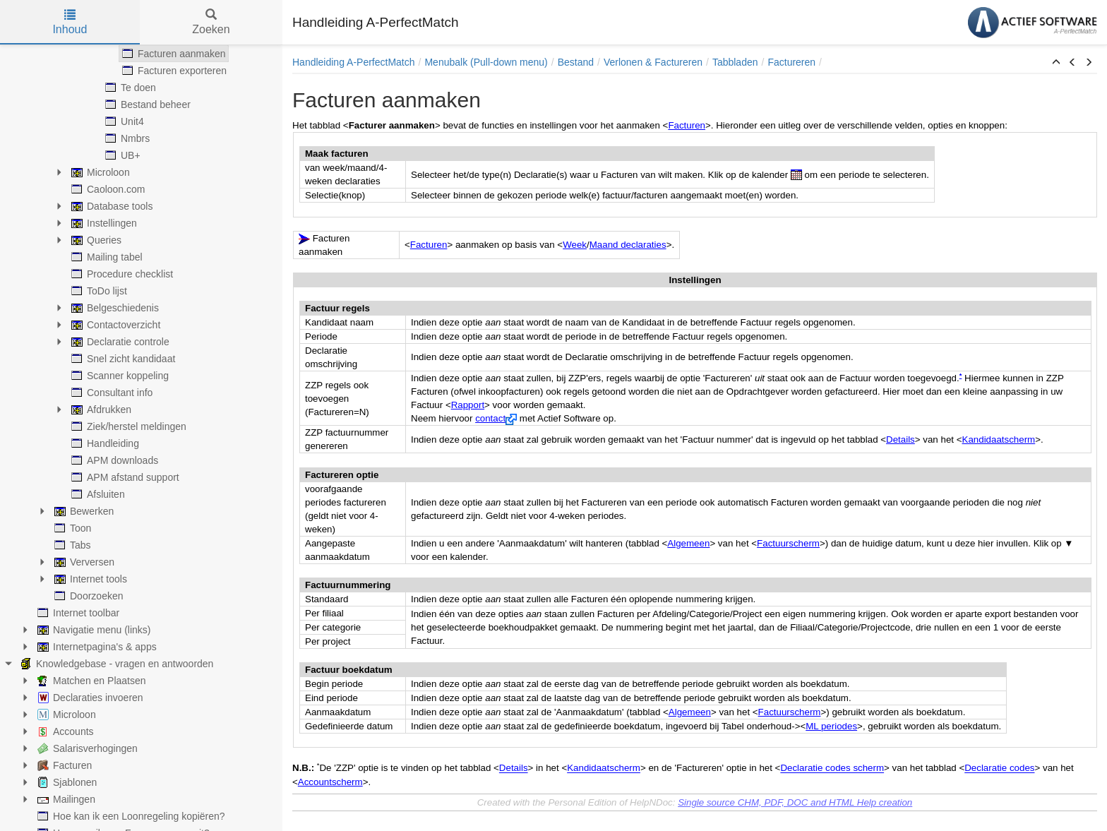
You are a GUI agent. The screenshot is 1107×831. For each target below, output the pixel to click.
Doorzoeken (88, 595)
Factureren (791, 62)
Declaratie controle (118, 341)
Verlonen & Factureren (653, 62)
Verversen (83, 562)
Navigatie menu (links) (93, 629)
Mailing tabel (105, 257)
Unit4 (123, 121)
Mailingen (65, 799)
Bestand (576, 62)
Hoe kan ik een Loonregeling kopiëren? (130, 816)
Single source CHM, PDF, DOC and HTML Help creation (795, 802)
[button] (1056, 63)
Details (900, 439)
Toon (71, 528)
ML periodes (831, 726)
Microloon (99, 172)
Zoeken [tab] (210, 22)
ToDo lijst (97, 290)
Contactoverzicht (114, 324)
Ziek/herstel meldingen (127, 426)
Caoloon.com (106, 189)
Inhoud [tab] (69, 22)
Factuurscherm (788, 543)
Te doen (129, 87)
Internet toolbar (77, 612)
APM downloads (113, 460)
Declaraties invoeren (89, 697)
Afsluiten (96, 494)
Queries (94, 240)
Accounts (64, 731)
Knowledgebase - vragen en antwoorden (115, 663)
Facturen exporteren (173, 70)
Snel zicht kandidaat (121, 358)
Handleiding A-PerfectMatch (353, 62)
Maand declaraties (628, 244)
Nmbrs (126, 138)
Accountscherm (330, 782)
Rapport (467, 405)
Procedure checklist (120, 273)
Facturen (63, 765)
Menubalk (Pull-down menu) (485, 62)
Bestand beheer (146, 104)
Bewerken (83, 511)
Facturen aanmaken (172, 53)
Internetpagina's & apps (96, 646)
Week (575, 244)
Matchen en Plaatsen (90, 680)
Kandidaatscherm (999, 439)
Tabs (71, 545)
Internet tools (89, 578)
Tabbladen (735, 62)
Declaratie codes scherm (832, 768)
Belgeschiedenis (113, 307)
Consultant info (110, 392)
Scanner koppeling (118, 375)
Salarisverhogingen (86, 748)
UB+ (121, 155)
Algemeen (688, 543)
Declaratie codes (999, 768)
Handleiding (103, 443)
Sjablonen (66, 782)
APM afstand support (123, 477)
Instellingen (102, 223)
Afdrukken (99, 409)
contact (490, 418)
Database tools (110, 206)
